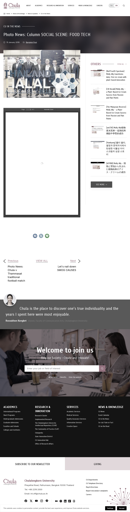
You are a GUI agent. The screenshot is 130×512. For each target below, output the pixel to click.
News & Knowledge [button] (85, 5)
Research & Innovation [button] (55, 5)
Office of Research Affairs (44, 444)
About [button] (28, 5)
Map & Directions (92, 487)
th (111, 5)
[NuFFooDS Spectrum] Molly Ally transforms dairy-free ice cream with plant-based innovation (116, 75)
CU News (101, 411)
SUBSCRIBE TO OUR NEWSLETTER (32, 464)
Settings (110, 508)
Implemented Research (43, 419)
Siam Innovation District (44, 436)
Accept (122, 508)
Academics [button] (38, 5)
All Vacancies (53, 377)
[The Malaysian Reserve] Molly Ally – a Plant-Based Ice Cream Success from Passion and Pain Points (116, 112)
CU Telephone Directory (94, 484)
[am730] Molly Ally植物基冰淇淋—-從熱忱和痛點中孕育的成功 (116, 130)
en (116, 5)
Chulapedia (39, 433)
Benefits (63, 377)
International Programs (11, 411)
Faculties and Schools (11, 426)
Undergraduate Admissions (13, 419)
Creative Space (72, 426)
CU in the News (11, 26)
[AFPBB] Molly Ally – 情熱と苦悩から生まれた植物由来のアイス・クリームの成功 (116, 168)
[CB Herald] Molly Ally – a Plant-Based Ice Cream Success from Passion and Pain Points (116, 93)
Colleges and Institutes (11, 430)
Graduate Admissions (11, 422)
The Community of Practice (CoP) (47, 429)
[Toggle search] (124, 5)
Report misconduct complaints (97, 491)
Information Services (74, 422)
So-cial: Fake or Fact (105, 422)
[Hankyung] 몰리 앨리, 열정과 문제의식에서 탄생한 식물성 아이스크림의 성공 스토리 (116, 148)
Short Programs (9, 415)
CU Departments (92, 480)
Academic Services (73, 411)
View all (122, 64)
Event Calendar (103, 415)
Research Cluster (41, 415)
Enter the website (75, 377)
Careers (99, 5)
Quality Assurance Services (76, 419)
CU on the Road (103, 426)
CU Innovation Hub (41, 440)
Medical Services (73, 415)
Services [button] (71, 5)
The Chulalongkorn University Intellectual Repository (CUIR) (46, 424)
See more (101, 184)
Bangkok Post (31, 42)
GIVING (97, 464)
